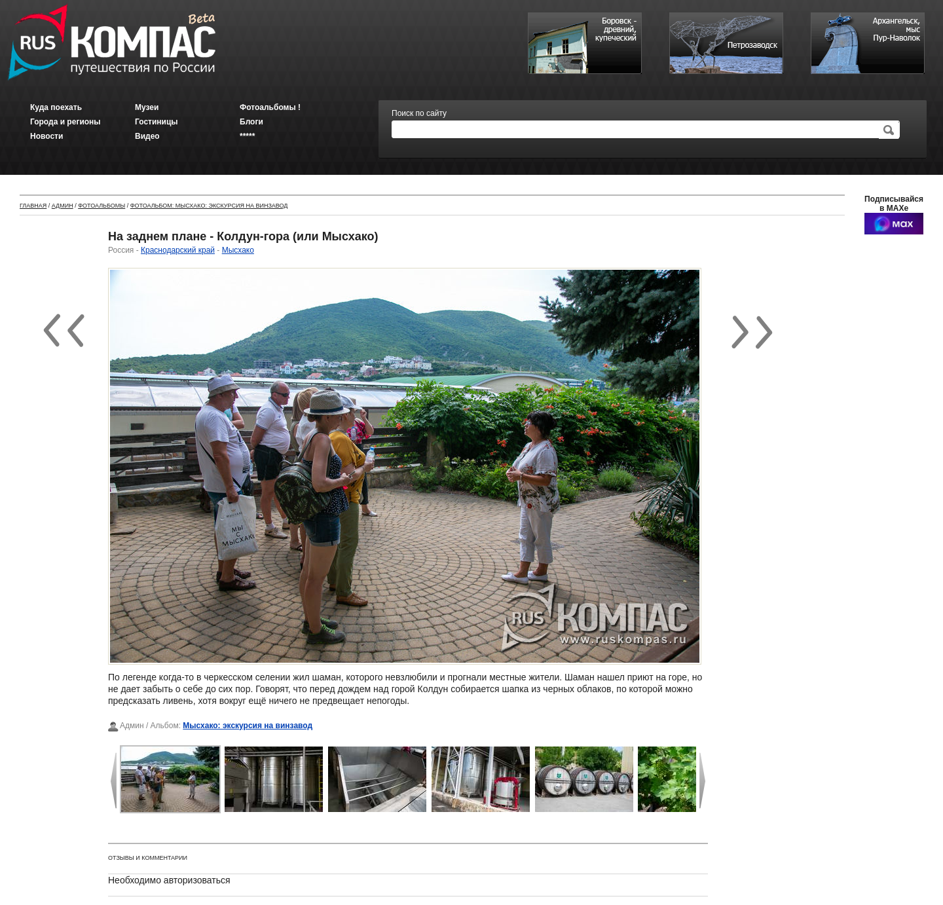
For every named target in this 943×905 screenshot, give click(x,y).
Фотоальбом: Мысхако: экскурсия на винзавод (209, 205)
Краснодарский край (178, 250)
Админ (62, 205)
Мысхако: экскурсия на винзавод (247, 725)
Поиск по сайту (419, 113)
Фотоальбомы (101, 205)
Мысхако (238, 250)
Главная (33, 205)
